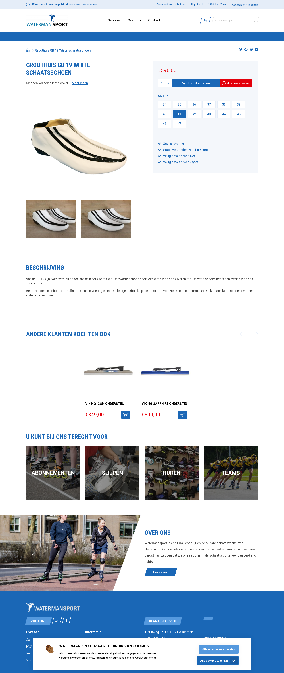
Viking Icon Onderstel (104, 403)
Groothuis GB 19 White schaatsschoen (63, 50)
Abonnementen (53, 473)
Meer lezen (80, 83)
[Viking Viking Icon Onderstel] (108, 371)
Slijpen (112, 473)
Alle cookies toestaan (214, 660)
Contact (154, 20)
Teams (231, 473)
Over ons (134, 20)
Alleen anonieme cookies (218, 649)
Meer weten (90, 4)
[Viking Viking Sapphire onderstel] (165, 371)
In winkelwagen (195, 83)
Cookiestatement (145, 657)
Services (114, 20)
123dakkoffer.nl (217, 4)
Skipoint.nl (197, 4)
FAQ (29, 646)
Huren (171, 473)
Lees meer (161, 572)
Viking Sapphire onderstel (165, 403)
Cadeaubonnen (198, 36)
